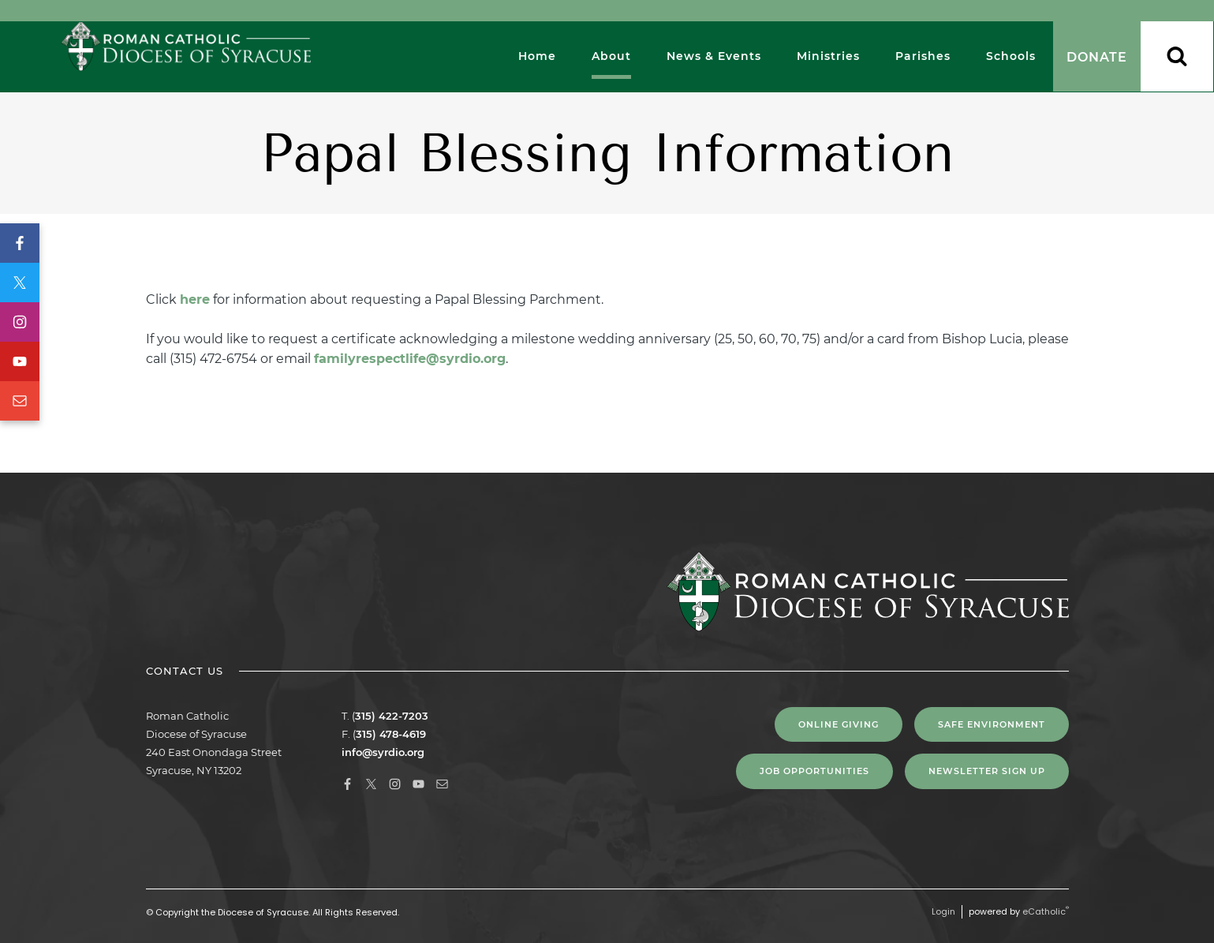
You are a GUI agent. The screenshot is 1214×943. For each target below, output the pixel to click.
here (195, 299)
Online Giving (838, 724)
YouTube (19, 361)
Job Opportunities (814, 770)
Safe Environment (991, 724)
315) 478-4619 (391, 734)
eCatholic (1045, 911)
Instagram (19, 322)
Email (19, 401)
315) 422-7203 (391, 715)
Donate (1096, 57)
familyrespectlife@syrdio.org (410, 358)
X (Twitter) (19, 282)
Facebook (19, 243)
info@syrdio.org (383, 752)
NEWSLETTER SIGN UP (986, 770)
